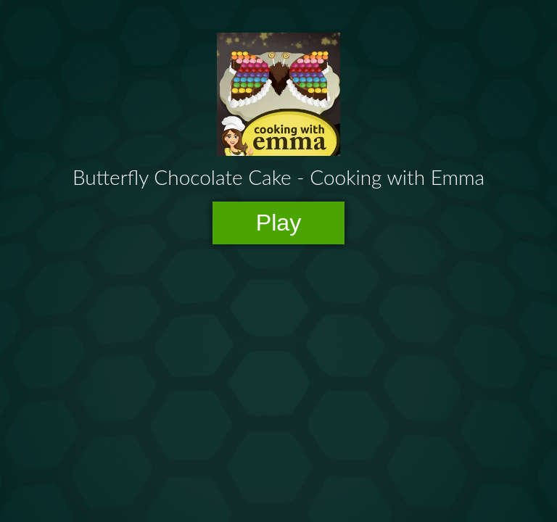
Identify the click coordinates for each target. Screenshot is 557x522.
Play (279, 223)
